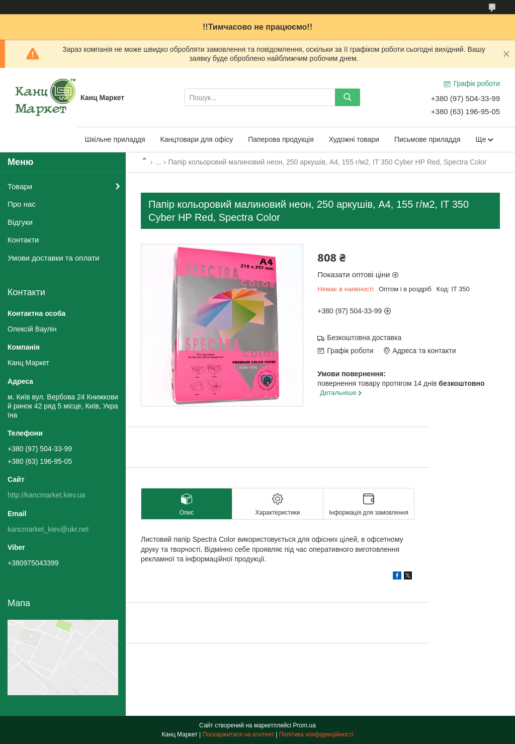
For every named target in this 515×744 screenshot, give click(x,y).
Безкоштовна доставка (364, 338)
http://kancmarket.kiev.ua (46, 495)
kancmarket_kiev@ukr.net (48, 529)
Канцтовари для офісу (196, 139)
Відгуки (20, 222)
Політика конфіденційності (316, 734)
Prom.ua (304, 725)
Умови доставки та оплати (53, 258)
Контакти (23, 239)
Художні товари (354, 139)
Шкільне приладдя (115, 139)
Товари (20, 186)
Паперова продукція (281, 139)
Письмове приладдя (427, 139)
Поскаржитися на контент (238, 734)
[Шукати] (347, 97)
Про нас (22, 204)
